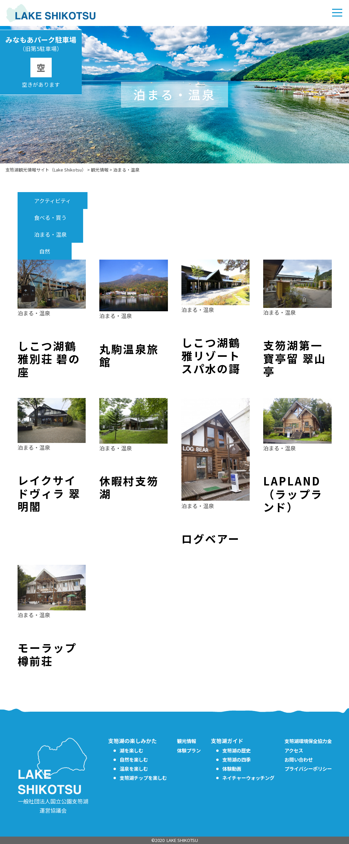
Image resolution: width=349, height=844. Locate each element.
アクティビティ (52, 200)
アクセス (293, 750)
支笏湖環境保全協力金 (308, 740)
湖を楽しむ (131, 750)
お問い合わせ (298, 759)
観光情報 (186, 740)
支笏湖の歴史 (236, 750)
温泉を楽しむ (134, 768)
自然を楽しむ (134, 759)
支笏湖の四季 (236, 759)
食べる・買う (50, 217)
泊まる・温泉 (50, 234)
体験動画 (231, 768)
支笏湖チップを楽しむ (143, 777)
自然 (44, 251)
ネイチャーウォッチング (248, 777)
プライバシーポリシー (308, 768)
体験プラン (189, 750)
